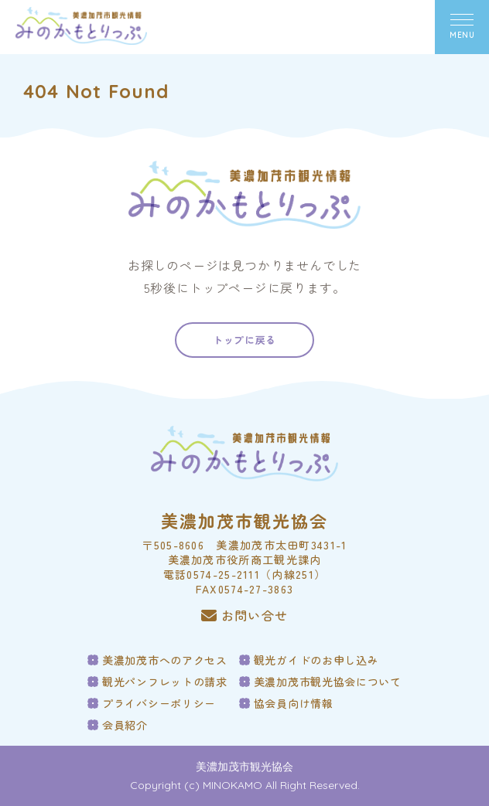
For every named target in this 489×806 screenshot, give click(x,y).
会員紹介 (125, 724)
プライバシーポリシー (159, 703)
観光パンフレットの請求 (164, 681)
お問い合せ (245, 616)
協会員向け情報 (293, 703)
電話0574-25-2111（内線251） (244, 574)
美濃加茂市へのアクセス (164, 660)
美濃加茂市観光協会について (328, 681)
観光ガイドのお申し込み (316, 660)
